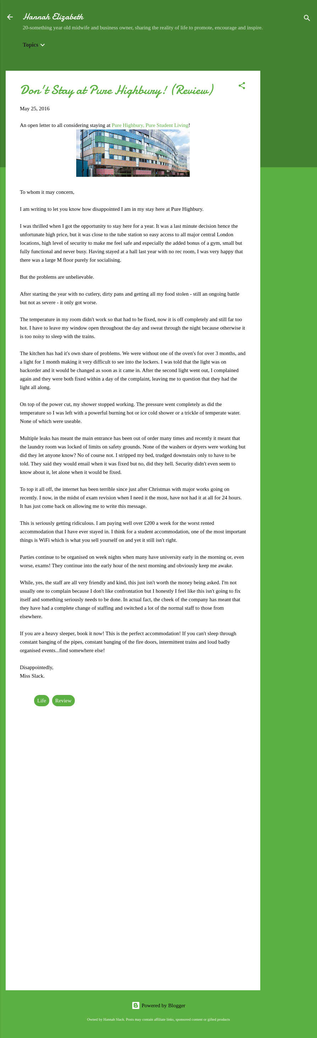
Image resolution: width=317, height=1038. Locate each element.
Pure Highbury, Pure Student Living (150, 125)
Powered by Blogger (158, 1005)
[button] (242, 86)
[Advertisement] (288, 177)
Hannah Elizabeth (53, 17)
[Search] (307, 19)
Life (41, 700)
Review (63, 700)
